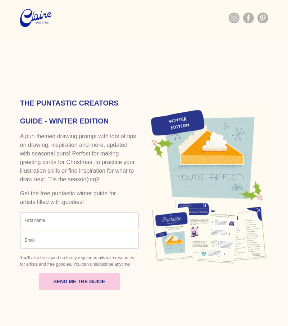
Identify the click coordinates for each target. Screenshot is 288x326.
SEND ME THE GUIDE (79, 281)
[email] (79, 240)
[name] (79, 220)
